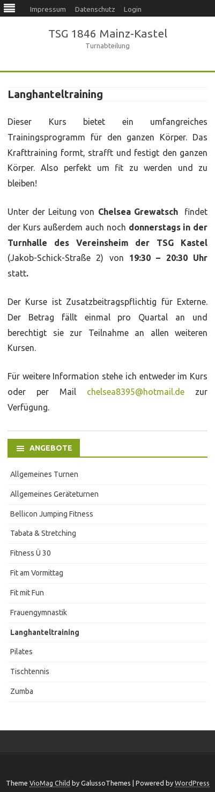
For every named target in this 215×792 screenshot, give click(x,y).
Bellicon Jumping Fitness (51, 514)
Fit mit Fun (27, 592)
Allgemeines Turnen (44, 474)
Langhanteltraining (44, 632)
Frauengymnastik (38, 612)
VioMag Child (49, 783)
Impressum (48, 9)
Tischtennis (29, 671)
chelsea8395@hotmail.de (135, 392)
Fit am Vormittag (36, 573)
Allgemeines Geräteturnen (54, 494)
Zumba (21, 691)
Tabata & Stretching (43, 533)
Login (133, 9)
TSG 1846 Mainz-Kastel (107, 33)
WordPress (192, 783)
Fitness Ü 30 (30, 553)
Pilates (21, 651)
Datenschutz (95, 9)
